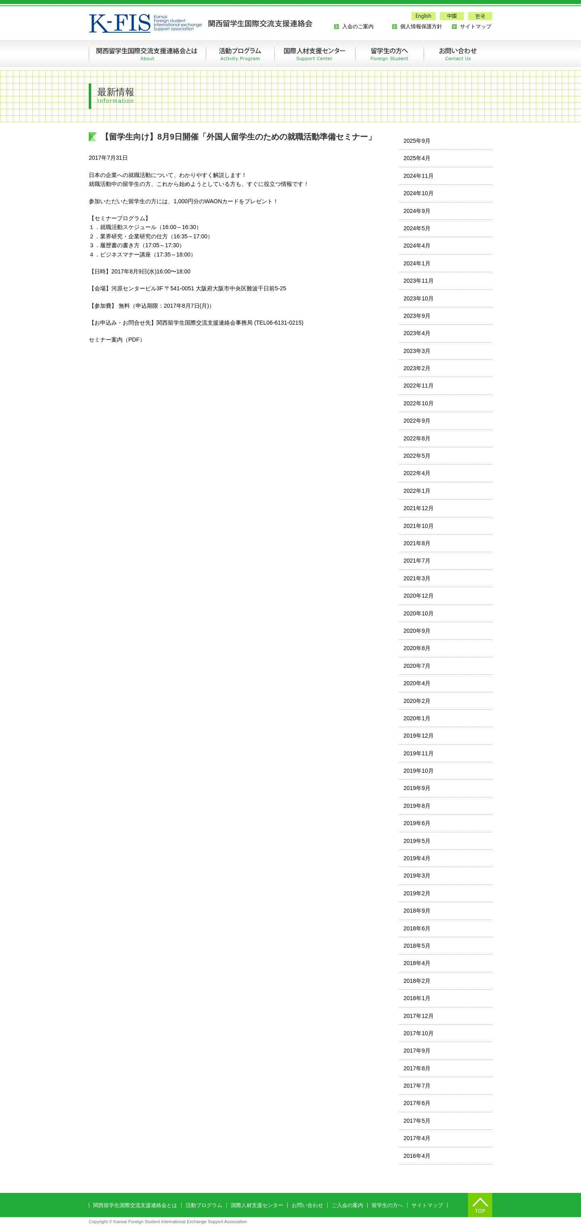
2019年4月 (417, 858)
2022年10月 (418, 403)
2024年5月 (417, 228)
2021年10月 (418, 526)
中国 (452, 16)
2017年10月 (418, 1033)
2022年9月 (417, 420)
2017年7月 (417, 1085)
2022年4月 (417, 473)
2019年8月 (417, 806)
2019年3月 (417, 875)
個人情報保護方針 (421, 26)
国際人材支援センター (257, 1205)
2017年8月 (417, 1068)
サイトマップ (475, 26)
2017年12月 (418, 1016)
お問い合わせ (450, 53)
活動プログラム (240, 53)
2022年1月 (417, 491)
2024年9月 (417, 211)
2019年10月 (418, 770)
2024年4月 (417, 245)
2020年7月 (417, 666)
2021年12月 (418, 508)
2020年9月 (417, 631)
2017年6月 (417, 1103)
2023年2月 (417, 368)
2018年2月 (417, 981)
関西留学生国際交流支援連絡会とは (147, 53)
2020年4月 (417, 683)
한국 (480, 16)
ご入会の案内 (347, 1205)
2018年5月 (417, 945)
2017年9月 (417, 1050)
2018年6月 (417, 928)
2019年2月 (417, 893)
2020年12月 (418, 595)
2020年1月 (417, 718)
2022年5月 (417, 455)
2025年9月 (417, 141)
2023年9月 (417, 316)
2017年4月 (417, 1138)
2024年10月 (418, 193)
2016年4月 (417, 1156)
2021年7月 (417, 560)
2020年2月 (417, 701)
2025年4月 (417, 158)
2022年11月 (418, 385)
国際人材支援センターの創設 (314, 53)
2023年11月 (418, 280)
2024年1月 (417, 263)
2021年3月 (417, 578)
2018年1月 (417, 998)
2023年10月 (418, 298)
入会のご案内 (358, 26)
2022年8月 (417, 438)
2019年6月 (417, 823)
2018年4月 (417, 963)
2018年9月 (417, 910)
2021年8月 (417, 543)
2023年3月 (417, 351)
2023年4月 (417, 333)
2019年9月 (417, 788)
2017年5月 (417, 1121)
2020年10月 (418, 613)
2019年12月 (418, 735)
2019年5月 (417, 841)
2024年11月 (418, 176)
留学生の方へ (389, 53)
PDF (134, 339)
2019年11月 (418, 753)
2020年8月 (417, 648)
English (424, 16)
